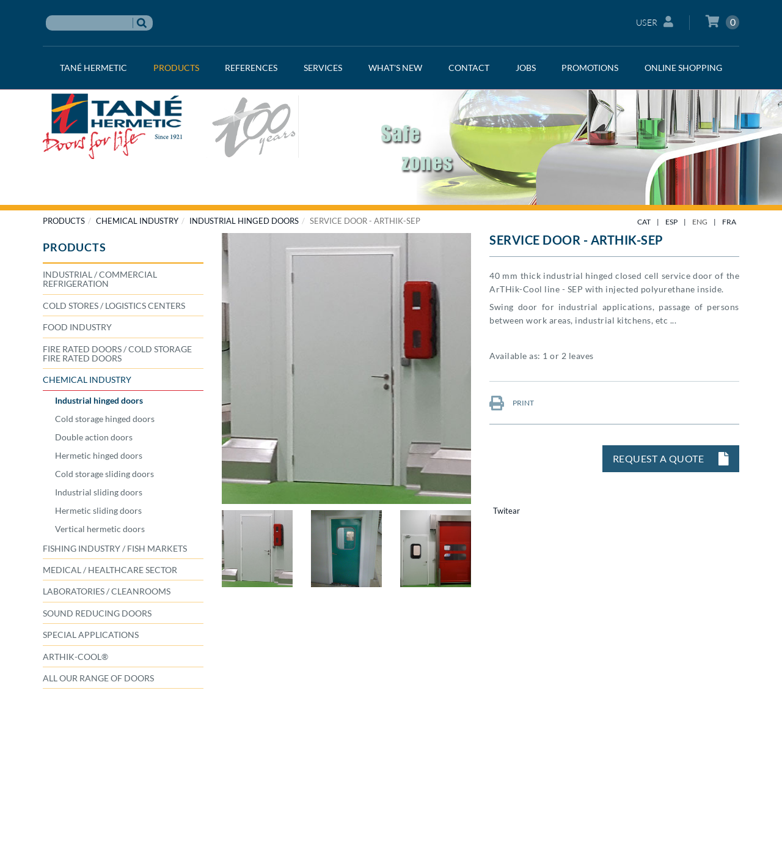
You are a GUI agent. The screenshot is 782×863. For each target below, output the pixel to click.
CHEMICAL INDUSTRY (137, 221)
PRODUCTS (64, 221)
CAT (644, 221)
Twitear (506, 511)
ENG (699, 221)
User (655, 22)
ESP (671, 221)
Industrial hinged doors (244, 221)
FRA (729, 221)
